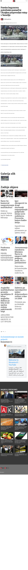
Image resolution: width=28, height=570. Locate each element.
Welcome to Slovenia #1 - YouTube (14, 362)
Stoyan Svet (8, 345)
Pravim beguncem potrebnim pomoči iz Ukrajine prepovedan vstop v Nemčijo (14, 11)
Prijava (27, 0)
